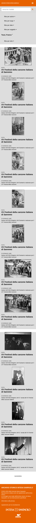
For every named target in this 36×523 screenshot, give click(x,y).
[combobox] (10, 16)
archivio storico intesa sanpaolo (10, 3)
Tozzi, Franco (7, 35)
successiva (18, 476)
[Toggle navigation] (33, 3)
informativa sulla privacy (8, 501)
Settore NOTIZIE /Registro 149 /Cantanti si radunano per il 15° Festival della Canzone (18, 64)
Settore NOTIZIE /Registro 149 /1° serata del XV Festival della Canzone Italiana (18, 383)
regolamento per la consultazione (10, 505)
